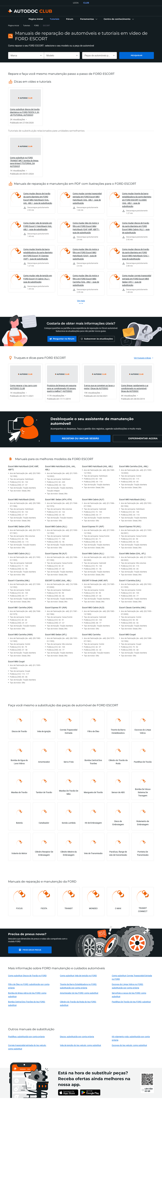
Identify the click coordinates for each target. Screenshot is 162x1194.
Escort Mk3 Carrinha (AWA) (20, 634)
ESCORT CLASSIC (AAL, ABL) (58, 580)
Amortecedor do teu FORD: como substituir (79, 993)
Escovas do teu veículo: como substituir (129, 1045)
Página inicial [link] (13, 25)
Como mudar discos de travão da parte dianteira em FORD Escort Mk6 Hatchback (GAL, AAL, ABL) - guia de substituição (37, 198)
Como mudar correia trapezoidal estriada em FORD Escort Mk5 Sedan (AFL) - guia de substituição (136, 280)
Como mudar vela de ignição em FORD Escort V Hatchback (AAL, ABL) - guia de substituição (37, 226)
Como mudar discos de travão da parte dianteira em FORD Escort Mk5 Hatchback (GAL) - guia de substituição (135, 254)
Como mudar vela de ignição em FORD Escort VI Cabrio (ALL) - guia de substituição (37, 278)
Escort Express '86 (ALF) (56, 553)
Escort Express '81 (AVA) (56, 607)
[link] (35, 19)
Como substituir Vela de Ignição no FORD (78, 975)
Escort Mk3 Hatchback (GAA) (21, 499)
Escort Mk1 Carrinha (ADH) (20, 607)
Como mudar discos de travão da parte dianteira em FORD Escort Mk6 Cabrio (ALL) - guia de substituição (136, 228)
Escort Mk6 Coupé (16, 661)
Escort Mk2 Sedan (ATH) (19, 526)
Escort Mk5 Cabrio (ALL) (56, 526)
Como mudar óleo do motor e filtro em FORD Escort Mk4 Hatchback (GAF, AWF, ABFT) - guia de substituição (86, 228)
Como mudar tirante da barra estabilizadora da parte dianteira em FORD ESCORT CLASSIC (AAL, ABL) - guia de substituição (136, 200)
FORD (36, 25)
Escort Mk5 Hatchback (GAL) (132, 499)
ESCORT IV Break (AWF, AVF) (95, 580)
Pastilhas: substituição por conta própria (26, 1036)
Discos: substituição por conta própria (77, 1036)
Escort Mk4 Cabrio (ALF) (93, 499)
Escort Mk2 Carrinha (91, 634)
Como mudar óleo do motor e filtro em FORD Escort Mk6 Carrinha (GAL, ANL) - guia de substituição (86, 280)
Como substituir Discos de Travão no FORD (27, 975)
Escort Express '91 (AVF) (93, 526)
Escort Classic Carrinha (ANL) (132, 607)
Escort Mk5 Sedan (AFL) (56, 634)
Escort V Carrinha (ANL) (19, 580)
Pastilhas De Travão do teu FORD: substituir (131, 1001)
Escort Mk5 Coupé (127, 634)
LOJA (76, 2)
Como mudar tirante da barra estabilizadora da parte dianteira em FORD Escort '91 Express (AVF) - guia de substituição (38, 254)
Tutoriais (26, 25)
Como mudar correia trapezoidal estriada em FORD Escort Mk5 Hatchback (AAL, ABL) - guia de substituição (87, 198)
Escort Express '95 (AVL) (130, 526)
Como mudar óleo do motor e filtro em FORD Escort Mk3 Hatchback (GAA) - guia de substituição (86, 254)
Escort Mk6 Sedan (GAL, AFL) (132, 553)
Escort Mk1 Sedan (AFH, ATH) (58, 499)
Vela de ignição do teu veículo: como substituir (80, 1045)
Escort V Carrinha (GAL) (130, 580)
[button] (88, 19)
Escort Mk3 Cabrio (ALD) (93, 607)
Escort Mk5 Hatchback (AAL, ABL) (97, 466)
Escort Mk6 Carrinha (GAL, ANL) (133, 466)
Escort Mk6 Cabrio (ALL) (93, 553)
